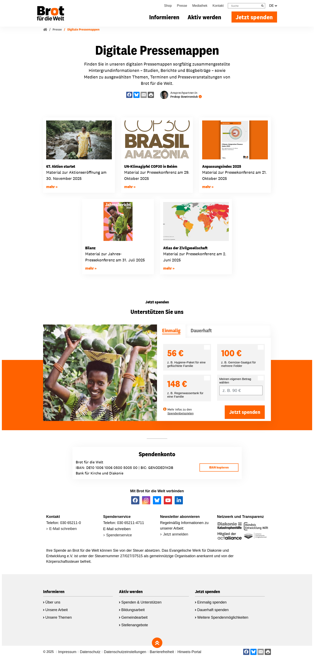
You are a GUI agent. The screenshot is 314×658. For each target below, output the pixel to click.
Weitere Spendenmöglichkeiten (222, 617)
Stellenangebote (134, 625)
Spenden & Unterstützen (141, 602)
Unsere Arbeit (56, 610)
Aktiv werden (204, 17)
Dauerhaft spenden (213, 610)
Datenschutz (90, 652)
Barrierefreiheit (162, 652)
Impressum (67, 652)
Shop (168, 5)
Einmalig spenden (212, 602)
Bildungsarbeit (133, 610)
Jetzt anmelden (175, 534)
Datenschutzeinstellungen (125, 652)
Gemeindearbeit (134, 617)
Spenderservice (119, 535)
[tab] (171, 331)
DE (273, 5)
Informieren (164, 17)
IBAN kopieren (219, 467)
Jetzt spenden (254, 17)
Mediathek (199, 5)
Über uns (52, 602)
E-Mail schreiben (63, 529)
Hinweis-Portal (189, 652)
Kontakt (218, 5)
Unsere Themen (58, 617)
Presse (182, 5)
